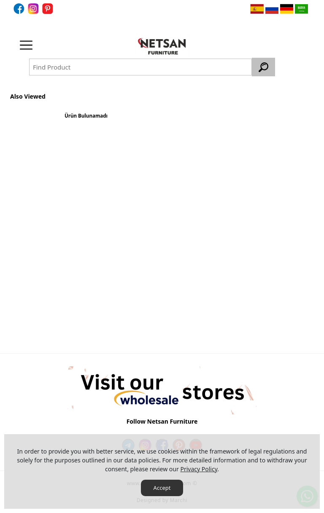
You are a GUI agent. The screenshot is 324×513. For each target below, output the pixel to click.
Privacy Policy (198, 469)
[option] (86, 119)
